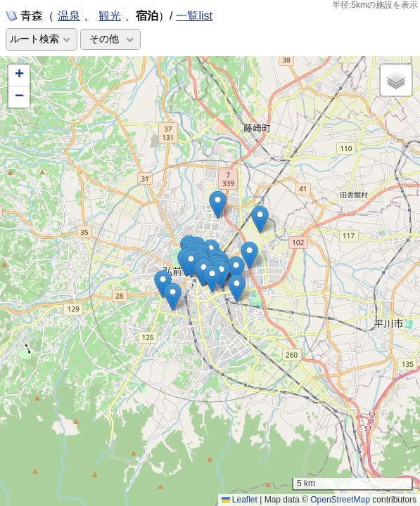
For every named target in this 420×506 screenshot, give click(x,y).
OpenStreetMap (340, 500)
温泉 (69, 14)
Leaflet (239, 500)
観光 (109, 14)
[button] (221, 274)
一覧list (194, 16)
